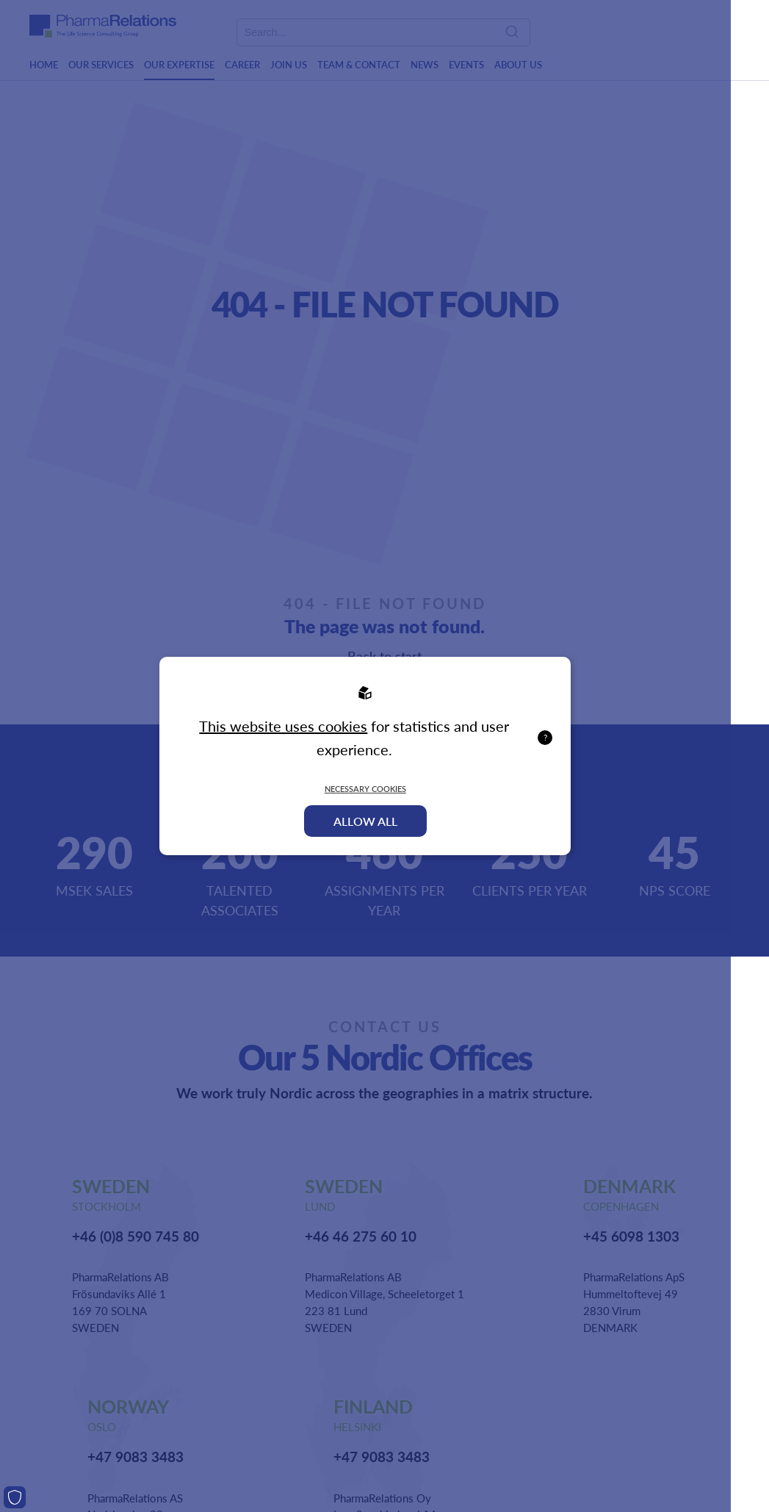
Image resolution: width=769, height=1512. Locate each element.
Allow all (365, 821)
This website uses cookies (283, 726)
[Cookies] (15, 1497)
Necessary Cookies (365, 788)
